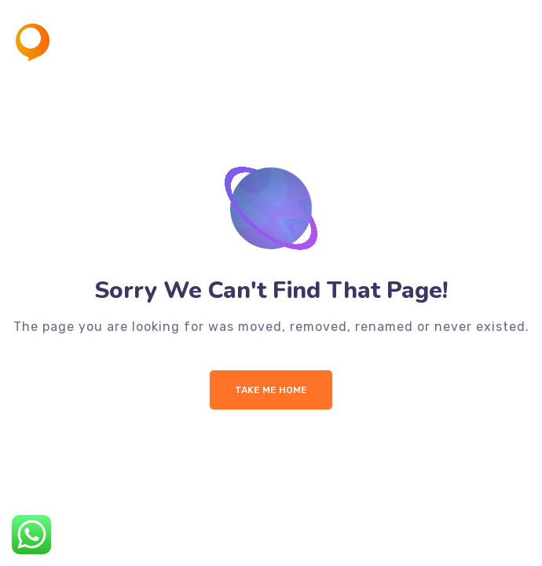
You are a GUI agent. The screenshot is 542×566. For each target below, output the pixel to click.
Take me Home (271, 389)
